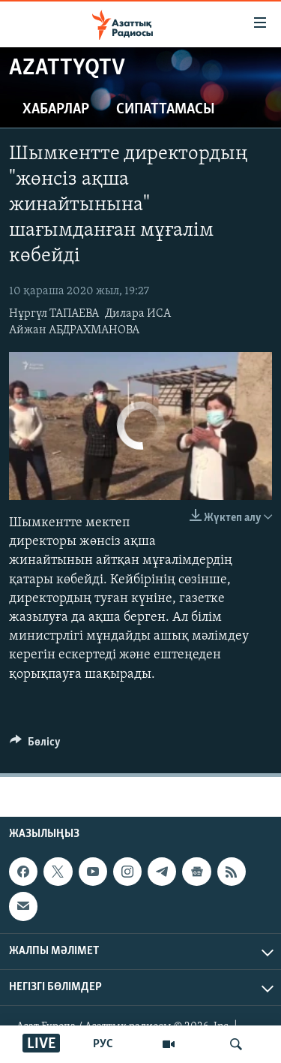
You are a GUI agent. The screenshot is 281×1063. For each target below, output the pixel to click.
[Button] (35, 745)
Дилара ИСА (138, 314)
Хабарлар (55, 109)
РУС (103, 1044)
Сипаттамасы (165, 109)
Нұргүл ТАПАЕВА (54, 314)
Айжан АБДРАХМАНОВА (74, 330)
